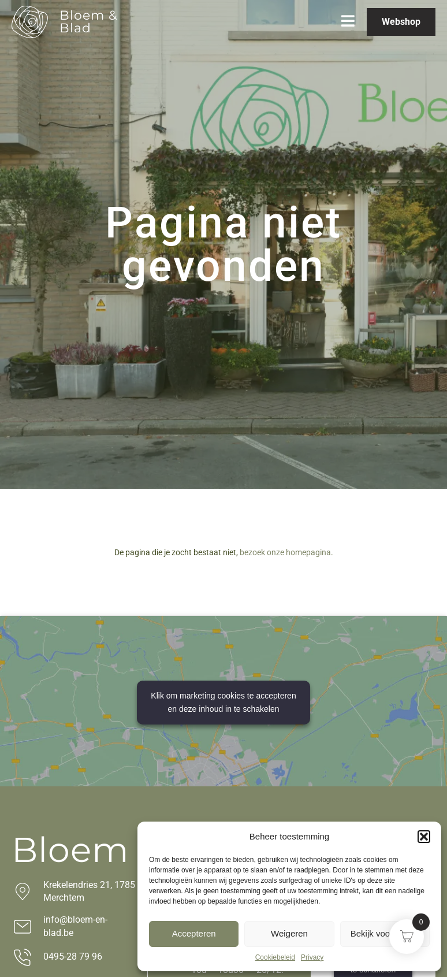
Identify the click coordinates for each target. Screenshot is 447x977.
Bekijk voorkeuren (385, 933)
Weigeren (289, 933)
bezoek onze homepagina (285, 552)
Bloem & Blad (88, 22)
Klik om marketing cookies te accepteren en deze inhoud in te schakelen (223, 702)
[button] (424, 836)
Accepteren (194, 933)
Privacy (312, 957)
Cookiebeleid (275, 957)
